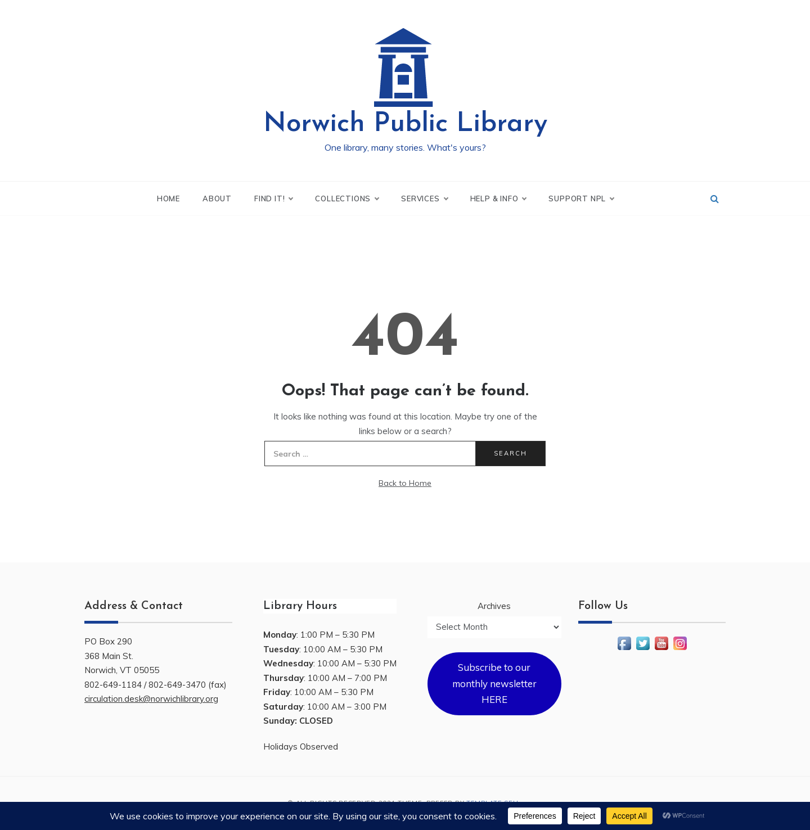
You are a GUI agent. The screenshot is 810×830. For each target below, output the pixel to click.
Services (424, 198)
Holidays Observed (300, 746)
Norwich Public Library (405, 124)
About (217, 198)
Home (168, 198)
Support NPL (581, 198)
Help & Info (498, 198)
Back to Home (405, 483)
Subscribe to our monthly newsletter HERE (494, 683)
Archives (494, 606)
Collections (347, 198)
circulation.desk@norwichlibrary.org (151, 698)
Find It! (273, 198)
